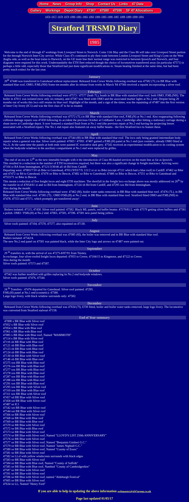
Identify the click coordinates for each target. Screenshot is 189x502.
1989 (128, 16)
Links (123, 4)
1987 (116, 16)
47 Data (137, 4)
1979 (66, 16)
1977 (54, 16)
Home (44, 4)
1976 (48, 16)
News (57, 4)
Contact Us (106, 4)
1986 (110, 16)
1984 (97, 16)
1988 (122, 16)
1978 (60, 16)
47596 (117, 10)
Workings (53, 10)
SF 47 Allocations (139, 10)
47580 (104, 10)
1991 (141, 16)
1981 (79, 16)
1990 (135, 16)
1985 (104, 16)
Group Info (73, 4)
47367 (91, 10)
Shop (90, 4)
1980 (72, 16)
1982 (85, 16)
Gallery (35, 10)
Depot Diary (73, 10)
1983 (91, 16)
